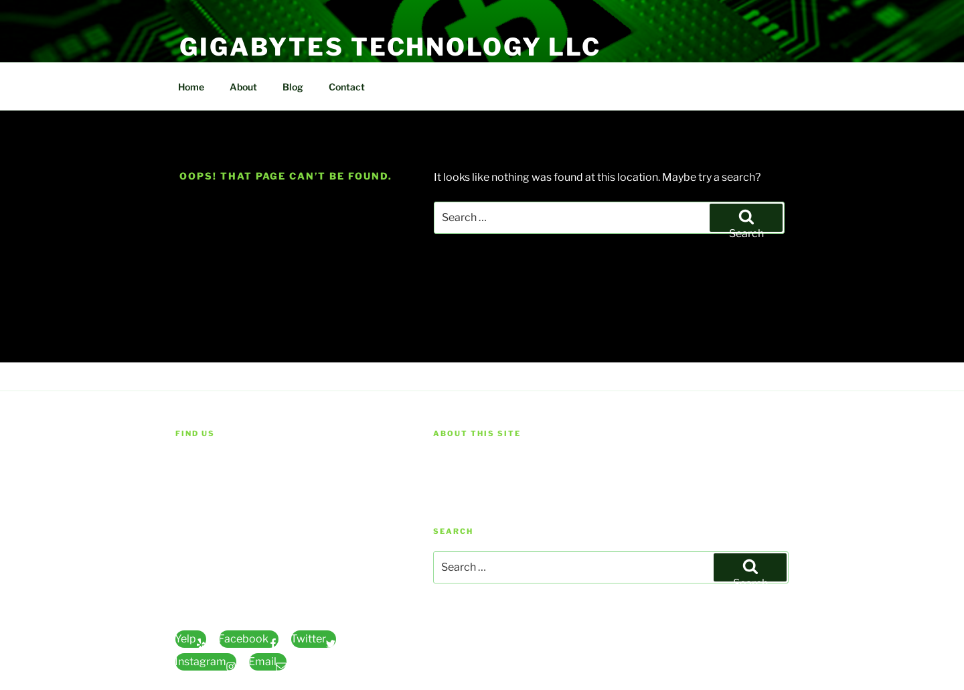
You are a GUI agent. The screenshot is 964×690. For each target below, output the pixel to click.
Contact (347, 86)
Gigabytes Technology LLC (390, 47)
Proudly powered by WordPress (500, 644)
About (243, 86)
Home (191, 86)
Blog (293, 86)
